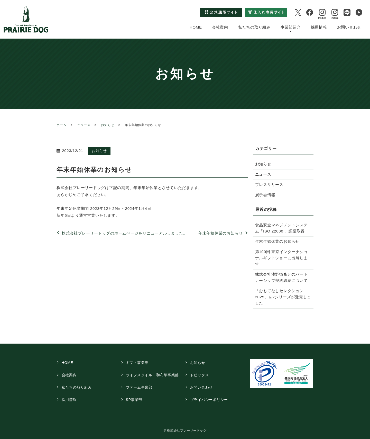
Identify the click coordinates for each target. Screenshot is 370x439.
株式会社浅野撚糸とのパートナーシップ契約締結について (281, 277)
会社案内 (220, 27)
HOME (196, 27)
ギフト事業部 (137, 363)
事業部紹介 (291, 27)
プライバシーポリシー (209, 400)
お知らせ (107, 125)
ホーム (61, 125)
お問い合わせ (349, 27)
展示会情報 (265, 195)
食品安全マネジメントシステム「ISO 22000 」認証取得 (281, 228)
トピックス (199, 375)
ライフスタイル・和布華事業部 (152, 375)
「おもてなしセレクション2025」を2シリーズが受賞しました (283, 297)
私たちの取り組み (254, 27)
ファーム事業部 (139, 387)
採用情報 (319, 27)
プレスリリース (269, 184)
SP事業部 (134, 400)
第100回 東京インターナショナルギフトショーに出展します (281, 257)
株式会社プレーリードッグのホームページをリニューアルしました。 (124, 233)
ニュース (83, 125)
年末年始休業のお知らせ (220, 233)
